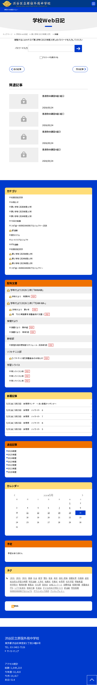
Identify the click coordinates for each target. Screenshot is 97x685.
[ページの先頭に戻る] (92, 680)
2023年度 (12, 461)
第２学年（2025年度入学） (21, 211)
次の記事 (80, 69)
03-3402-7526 (17, 647)
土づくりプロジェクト (19, 239)
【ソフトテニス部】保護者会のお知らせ (30, 358)
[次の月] (82, 495)
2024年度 (12, 458)
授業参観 (76, 584)
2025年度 (12, 454)
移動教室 (79, 581)
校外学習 (70, 581)
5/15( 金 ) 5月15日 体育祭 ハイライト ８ (24, 410)
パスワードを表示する (50, 57)
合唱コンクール (55, 584)
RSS (16, 605)
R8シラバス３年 (20, 371)
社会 (35, 578)
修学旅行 (14, 584)
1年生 (12, 578)
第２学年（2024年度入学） (21, 258)
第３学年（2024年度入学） (21, 216)
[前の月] (14, 495)
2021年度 (12, 468)
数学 (40, 578)
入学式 (40, 581)
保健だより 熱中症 (22, 327)
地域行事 (30, 588)
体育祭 (62, 581)
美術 (56, 578)
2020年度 (12, 472)
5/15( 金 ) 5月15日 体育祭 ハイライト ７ (24, 416)
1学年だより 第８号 (24, 309)
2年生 (18, 578)
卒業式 (55, 581)
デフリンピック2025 (41, 591)
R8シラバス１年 (20, 380)
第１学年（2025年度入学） (21, 254)
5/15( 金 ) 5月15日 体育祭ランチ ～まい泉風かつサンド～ (31, 403)
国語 (30, 578)
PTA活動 (14, 244)
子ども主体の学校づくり (53, 588)
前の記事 (17, 69)
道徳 (87, 578)
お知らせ (15, 202)
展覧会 (31, 584)
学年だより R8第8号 (24, 296)
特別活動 (32, 581)
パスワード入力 (45, 48)
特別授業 (75, 588)
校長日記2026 (17, 197)
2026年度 (12, 451)
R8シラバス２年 (20, 376)
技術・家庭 (63, 578)
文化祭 (38, 584)
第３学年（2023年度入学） (21, 263)
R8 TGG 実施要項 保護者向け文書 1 (31, 314)
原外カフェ (15, 235)
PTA (11, 588)
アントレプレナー (57, 591)
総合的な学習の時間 (18, 581)
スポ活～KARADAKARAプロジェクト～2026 (29, 225)
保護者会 (85, 584)
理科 (45, 578)
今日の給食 (16, 221)
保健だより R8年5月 (23, 332)
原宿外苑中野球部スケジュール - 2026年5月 (32, 345)
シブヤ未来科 (20, 588)
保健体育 (73, 578)
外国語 (81, 578)
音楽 (50, 578)
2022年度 (12, 464)
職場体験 (23, 584)
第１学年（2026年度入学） (21, 206)
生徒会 (39, 588)
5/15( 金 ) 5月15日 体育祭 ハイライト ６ (24, 423)
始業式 (48, 581)
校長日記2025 (17, 249)
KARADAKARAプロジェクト (21, 591)
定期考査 (67, 584)
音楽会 (45, 584)
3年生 (24, 578)
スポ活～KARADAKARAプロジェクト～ (27, 268)
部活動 (13, 230)
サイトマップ (13, 651)
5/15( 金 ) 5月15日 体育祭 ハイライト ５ (24, 429)
